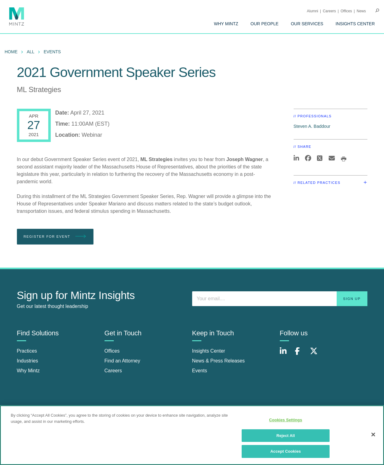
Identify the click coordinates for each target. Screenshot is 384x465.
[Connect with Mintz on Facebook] (301, 354)
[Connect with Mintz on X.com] (316, 354)
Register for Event (55, 236)
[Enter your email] (279, 298)
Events (52, 51)
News (361, 11)
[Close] (373, 434)
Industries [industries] (27, 360)
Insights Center (355, 24)
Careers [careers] (113, 370)
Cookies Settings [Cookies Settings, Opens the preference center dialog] (285, 420)
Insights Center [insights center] (208, 351)
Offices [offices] (112, 351)
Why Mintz (226, 24)
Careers (329, 11)
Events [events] (199, 370)
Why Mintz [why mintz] (28, 370)
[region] (192, 435)
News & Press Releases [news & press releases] (218, 360)
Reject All (285, 435)
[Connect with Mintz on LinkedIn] (286, 354)
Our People (265, 24)
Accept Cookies (285, 451)
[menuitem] (226, 24)
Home (11, 51)
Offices (346, 11)
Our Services (307, 24)
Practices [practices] (27, 351)
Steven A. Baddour (312, 126)
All (30, 51)
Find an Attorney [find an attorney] (123, 360)
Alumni (312, 11)
